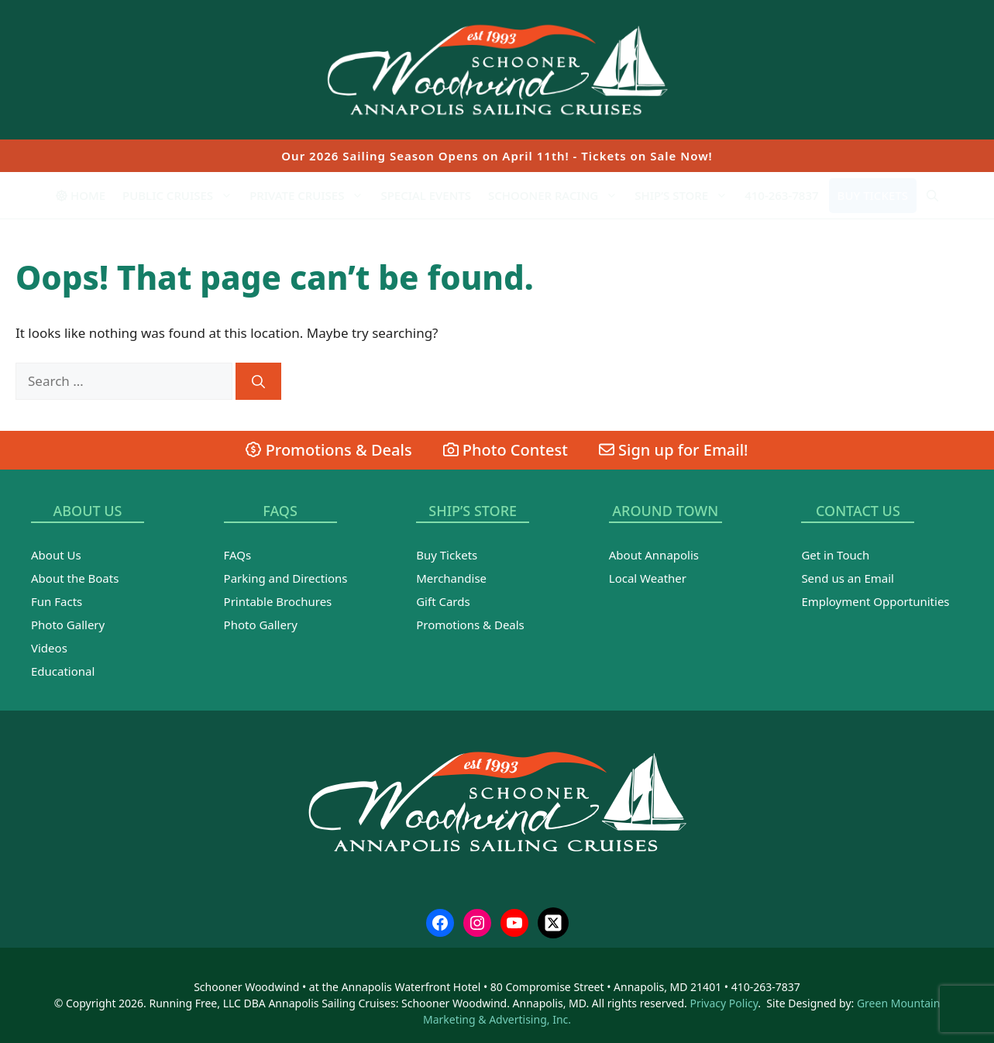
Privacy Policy (724, 1003)
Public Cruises (181, 195)
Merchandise (451, 578)
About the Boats (75, 578)
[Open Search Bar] (932, 195)
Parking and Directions (286, 578)
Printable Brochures (278, 601)
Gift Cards (442, 601)
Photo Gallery (68, 624)
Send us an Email (847, 578)
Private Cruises (310, 195)
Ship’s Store (685, 195)
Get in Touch (835, 555)
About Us (56, 555)
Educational (63, 671)
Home (80, 195)
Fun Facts (56, 601)
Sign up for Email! (673, 449)
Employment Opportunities (875, 601)
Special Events (425, 195)
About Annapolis (654, 555)
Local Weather (647, 578)
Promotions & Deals (328, 449)
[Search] (258, 381)
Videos (49, 648)
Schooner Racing (557, 195)
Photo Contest (505, 449)
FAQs (238, 555)
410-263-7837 (781, 195)
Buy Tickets (873, 195)
